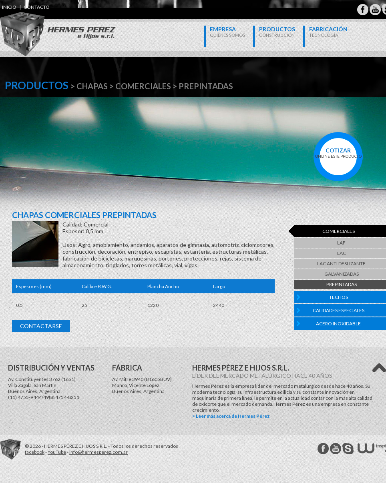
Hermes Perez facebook (323, 448)
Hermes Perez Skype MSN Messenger (348, 448)
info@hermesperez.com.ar (98, 452)
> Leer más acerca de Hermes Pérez (230, 416)
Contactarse (41, 326)
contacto (37, 7)
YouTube (57, 452)
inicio (9, 7)
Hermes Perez (44, 26)
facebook (34, 452)
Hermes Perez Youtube (375, 9)
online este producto (338, 152)
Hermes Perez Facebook (362, 9)
